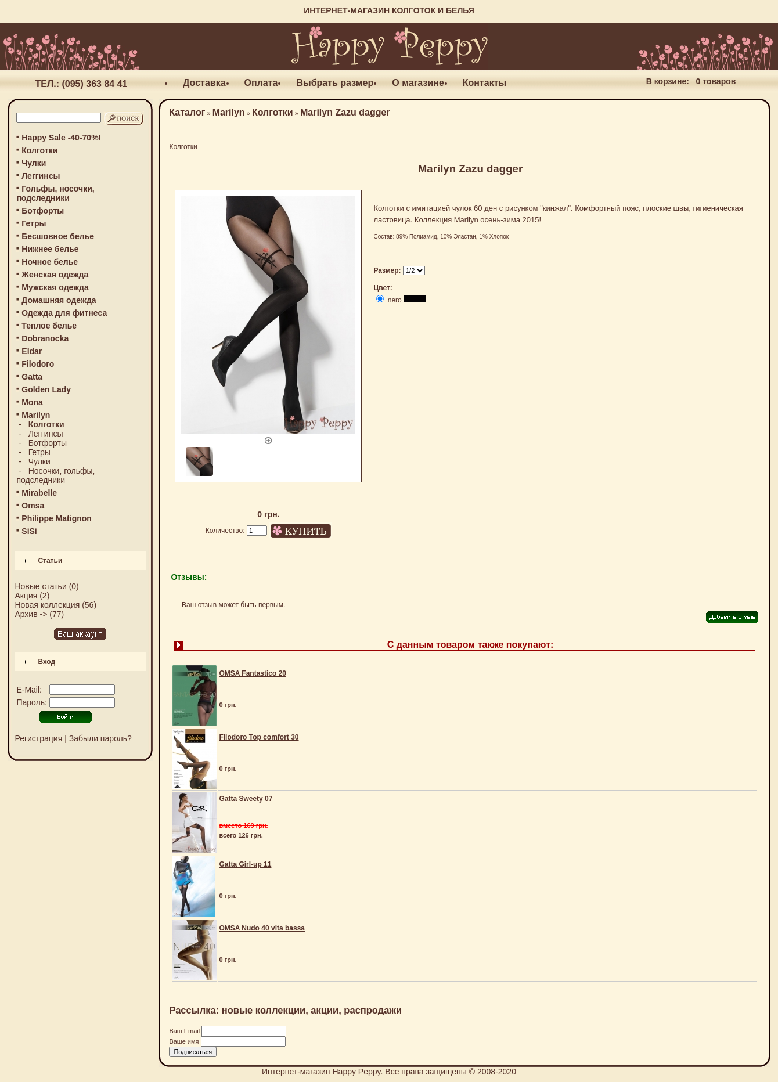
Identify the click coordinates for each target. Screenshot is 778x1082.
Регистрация (38, 738)
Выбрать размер (334, 83)
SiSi (29, 531)
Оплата (261, 83)
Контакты (484, 83)
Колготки (39, 150)
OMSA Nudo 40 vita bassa (262, 928)
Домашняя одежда (58, 300)
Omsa (32, 505)
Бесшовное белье (57, 236)
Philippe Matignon (56, 518)
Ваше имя (184, 1041)
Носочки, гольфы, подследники (55, 475)
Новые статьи (40, 586)
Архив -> (31, 614)
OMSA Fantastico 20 (252, 673)
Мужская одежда (54, 287)
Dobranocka (45, 338)
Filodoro (37, 364)
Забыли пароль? (100, 738)
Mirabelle (39, 492)
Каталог (187, 112)
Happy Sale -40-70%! (61, 137)
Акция (26, 595)
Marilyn (228, 112)
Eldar (31, 351)
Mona (32, 402)
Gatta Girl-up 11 (245, 864)
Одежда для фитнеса (64, 313)
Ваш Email (185, 1030)
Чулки (33, 163)
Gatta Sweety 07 (245, 799)
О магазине (418, 83)
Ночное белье (49, 261)
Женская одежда (54, 274)
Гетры (33, 223)
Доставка (204, 83)
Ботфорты (42, 210)
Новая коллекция (47, 604)
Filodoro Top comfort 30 (258, 737)
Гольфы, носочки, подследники (55, 193)
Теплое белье (49, 325)
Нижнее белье (49, 249)
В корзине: (667, 81)
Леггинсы (40, 176)
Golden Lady (46, 389)
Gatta (31, 376)
